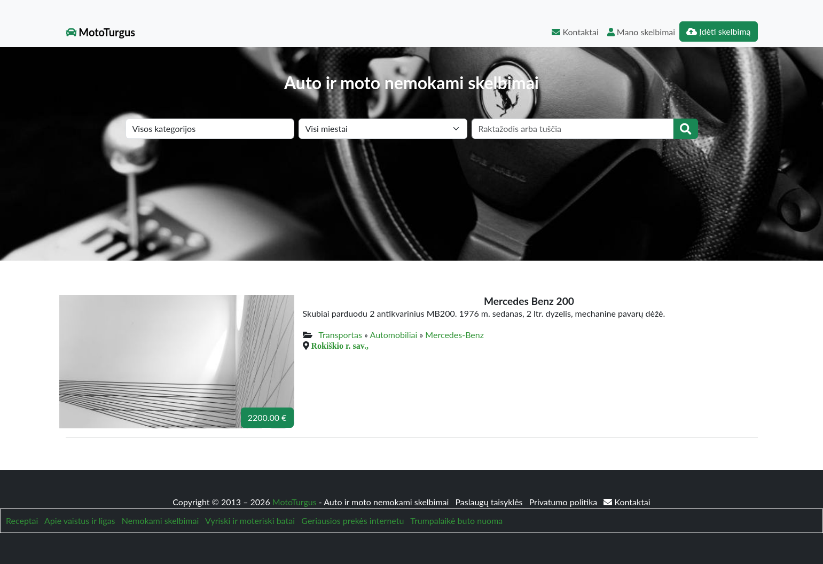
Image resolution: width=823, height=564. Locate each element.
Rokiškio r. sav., (340, 345)
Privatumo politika (564, 502)
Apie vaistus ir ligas (79, 520)
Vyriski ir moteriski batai (250, 520)
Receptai (22, 520)
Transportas (340, 335)
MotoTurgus (101, 32)
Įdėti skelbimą (718, 31)
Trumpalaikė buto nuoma (456, 520)
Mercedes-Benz (454, 335)
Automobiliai (394, 335)
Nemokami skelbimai (160, 520)
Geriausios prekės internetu (352, 520)
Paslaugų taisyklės (489, 502)
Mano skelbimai (641, 32)
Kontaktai (575, 32)
